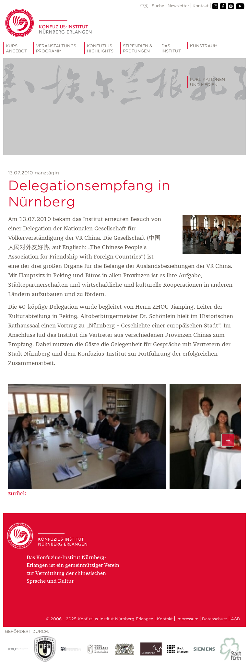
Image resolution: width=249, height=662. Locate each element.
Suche (158, 5)
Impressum (187, 618)
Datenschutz (214, 618)
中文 (144, 5)
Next (227, 440)
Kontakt (200, 5)
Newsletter (178, 5)
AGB (235, 618)
